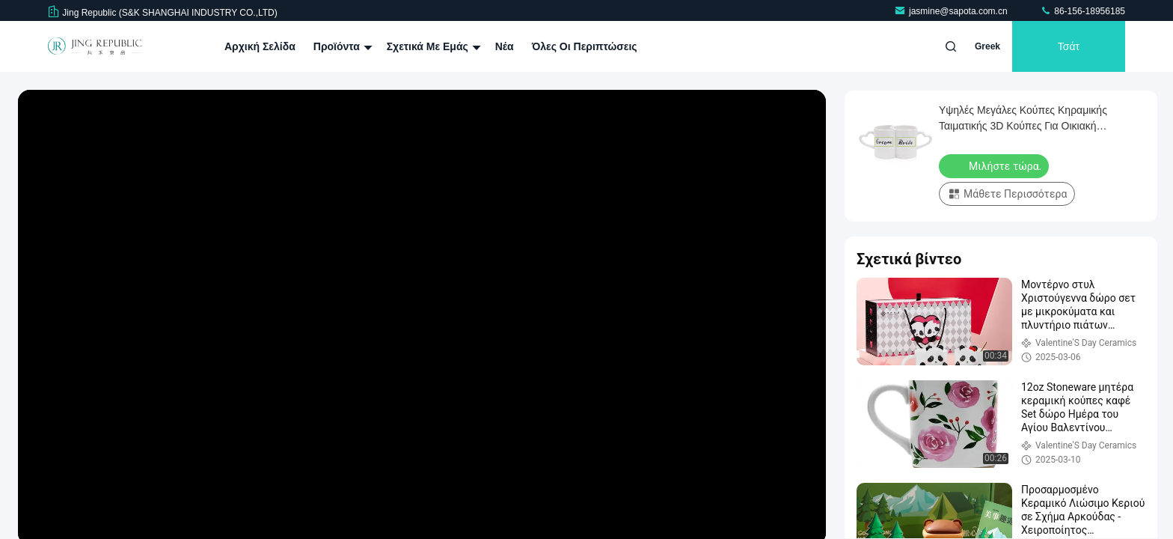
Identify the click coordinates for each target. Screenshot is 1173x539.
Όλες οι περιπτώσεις (584, 46)
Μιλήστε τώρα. (995, 165)
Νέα (504, 46)
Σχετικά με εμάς (432, 46)
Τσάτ (1068, 46)
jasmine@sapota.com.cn (952, 11)
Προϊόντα (341, 46)
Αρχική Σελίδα (259, 46)
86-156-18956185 (1082, 11)
